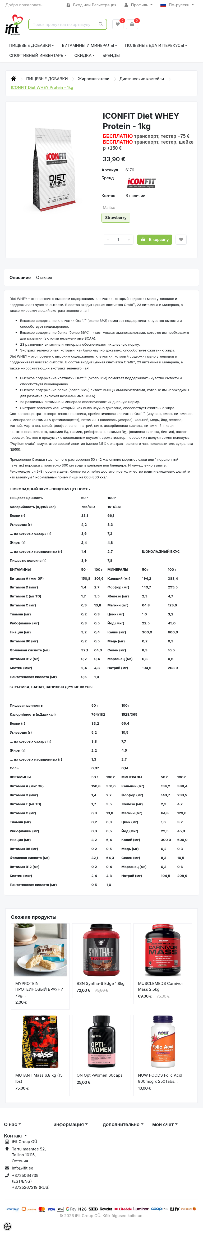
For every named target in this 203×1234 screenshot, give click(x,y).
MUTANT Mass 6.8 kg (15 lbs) (39, 1078)
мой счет (163, 1124)
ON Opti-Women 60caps (99, 1075)
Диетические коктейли (142, 78)
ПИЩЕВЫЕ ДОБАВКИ (30, 45)
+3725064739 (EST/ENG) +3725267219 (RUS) (31, 1181)
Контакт (13, 1136)
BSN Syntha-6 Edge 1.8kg (100, 983)
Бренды (111, 55)
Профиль (136, 4)
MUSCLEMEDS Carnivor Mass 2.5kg (160, 986)
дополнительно (121, 1124)
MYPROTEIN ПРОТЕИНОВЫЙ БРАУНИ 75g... (39, 989)
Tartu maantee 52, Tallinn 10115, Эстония (29, 1154)
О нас (10, 1124)
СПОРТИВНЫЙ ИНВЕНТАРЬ (36, 55)
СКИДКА (82, 55)
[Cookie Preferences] (7, 1226)
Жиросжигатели (94, 78)
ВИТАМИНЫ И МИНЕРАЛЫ (88, 45)
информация (68, 1124)
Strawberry (116, 217)
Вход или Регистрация (92, 4)
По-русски (175, 4)
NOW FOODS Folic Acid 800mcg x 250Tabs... (160, 1078)
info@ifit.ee (22, 1168)
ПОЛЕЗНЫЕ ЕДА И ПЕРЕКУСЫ (154, 45)
